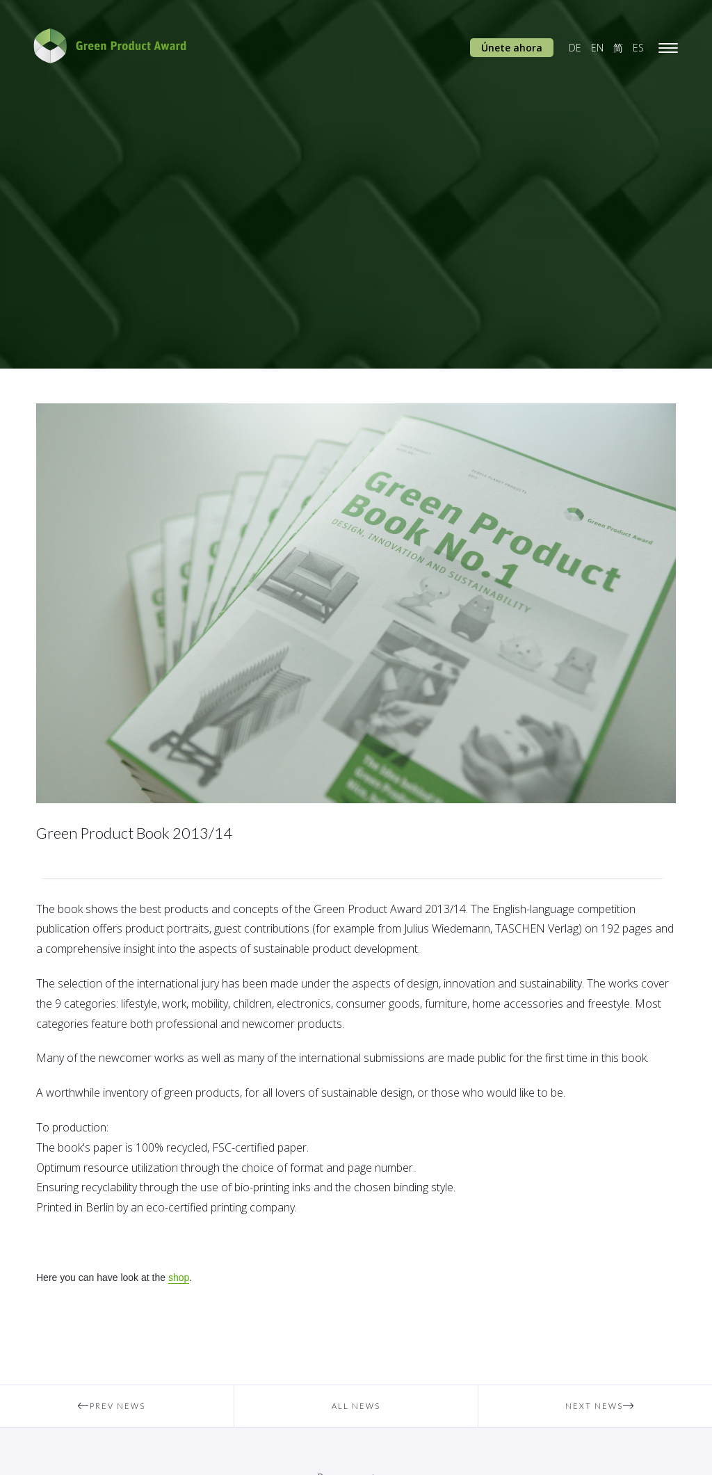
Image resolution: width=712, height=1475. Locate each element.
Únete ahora (511, 47)
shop (178, 1277)
